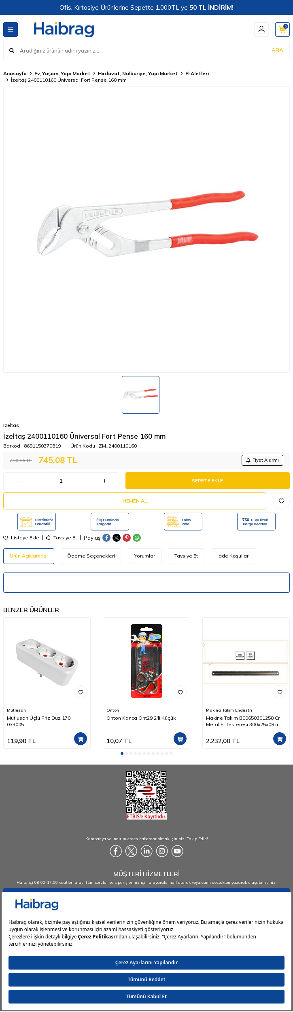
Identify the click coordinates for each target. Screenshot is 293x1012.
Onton (112, 710)
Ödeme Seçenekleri (91, 556)
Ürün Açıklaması (29, 556)
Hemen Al (135, 501)
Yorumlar (144, 556)
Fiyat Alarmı (262, 460)
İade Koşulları (233, 556)
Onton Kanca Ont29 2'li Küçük (141, 718)
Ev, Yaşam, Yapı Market (62, 73)
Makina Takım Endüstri (229, 710)
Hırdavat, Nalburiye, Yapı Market (138, 73)
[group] (146, 229)
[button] (122, 753)
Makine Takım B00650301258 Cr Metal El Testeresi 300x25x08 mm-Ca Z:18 (246, 721)
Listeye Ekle (21, 537)
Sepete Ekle (207, 480)
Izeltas (11, 425)
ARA (277, 50)
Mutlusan (16, 710)
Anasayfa (15, 73)
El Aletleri (197, 73)
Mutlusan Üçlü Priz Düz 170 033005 (38, 721)
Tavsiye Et (61, 537)
